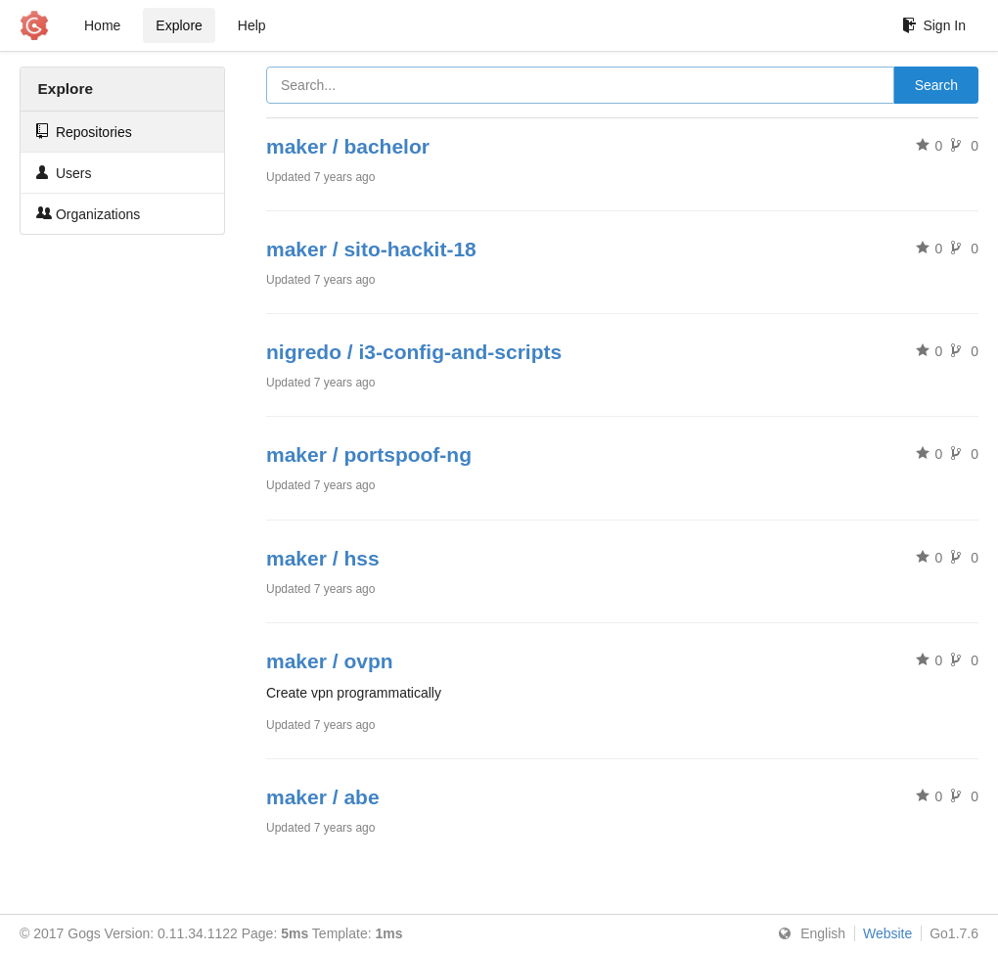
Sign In (934, 25)
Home (102, 25)
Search (936, 85)
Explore (179, 25)
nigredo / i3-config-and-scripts (414, 351)
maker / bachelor (348, 146)
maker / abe (323, 797)
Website (887, 933)
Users (63, 172)
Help (252, 25)
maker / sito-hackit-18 (371, 249)
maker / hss (323, 558)
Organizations (88, 213)
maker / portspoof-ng (369, 454)
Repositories (84, 131)
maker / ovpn (329, 661)
